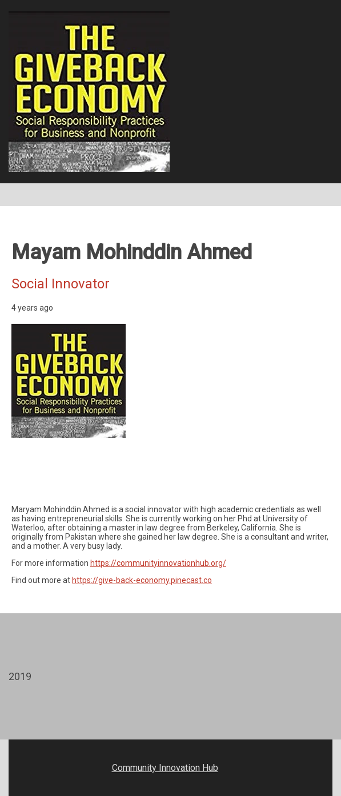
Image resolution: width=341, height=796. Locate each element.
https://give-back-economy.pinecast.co (142, 580)
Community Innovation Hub (165, 767)
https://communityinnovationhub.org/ (158, 563)
